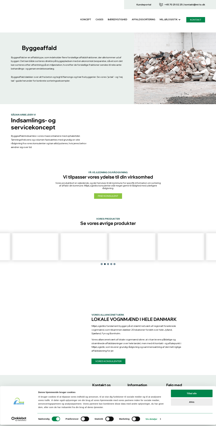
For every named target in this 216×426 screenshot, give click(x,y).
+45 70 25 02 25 (173, 4)
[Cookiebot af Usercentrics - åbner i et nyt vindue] (19, 420)
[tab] (101, 251)
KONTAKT (195, 13)
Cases (99, 13)
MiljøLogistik (170, 13)
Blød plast (35, 242)
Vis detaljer (151, 420)
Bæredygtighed (117, 13)
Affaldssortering (143, 13)
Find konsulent (108, 183)
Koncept (85, 13)
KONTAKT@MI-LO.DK (194, 4)
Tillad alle (192, 394)
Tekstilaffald (132, 242)
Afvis (191, 403)
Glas (84, 242)
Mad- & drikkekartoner (180, 242)
